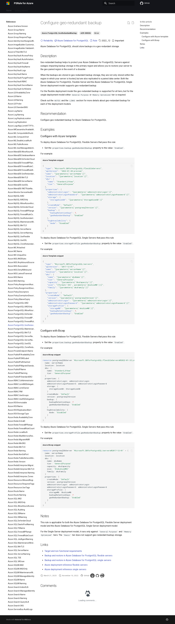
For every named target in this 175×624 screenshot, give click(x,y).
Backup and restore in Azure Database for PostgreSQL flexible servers (78, 555)
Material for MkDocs (23, 620)
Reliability (46, 40)
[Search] (119, 3)
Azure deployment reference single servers (65, 569)
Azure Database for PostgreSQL (71, 40)
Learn (77, 10)
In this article (146, 22)
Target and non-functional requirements (63, 551)
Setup (44, 10)
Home (8, 10)
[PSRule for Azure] (8, 3)
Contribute (67, 10)
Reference (54, 10)
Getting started (21, 10)
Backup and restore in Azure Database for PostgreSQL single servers (78, 560)
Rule (93, 40)
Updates (34, 10)
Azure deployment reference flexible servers (66, 565)
